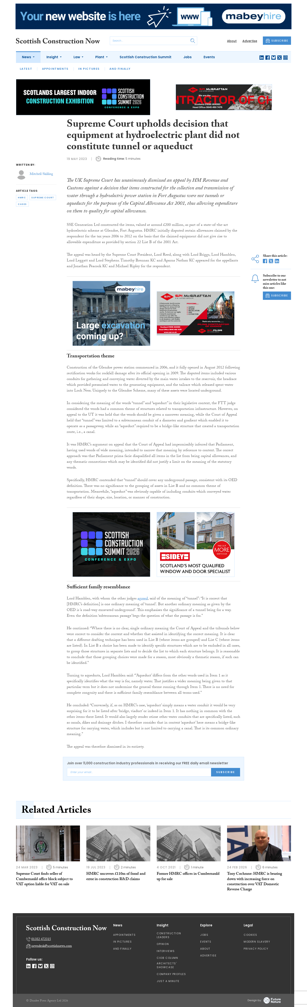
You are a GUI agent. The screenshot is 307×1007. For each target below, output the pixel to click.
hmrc (22, 197)
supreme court (42, 197)
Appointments (55, 69)
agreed (143, 599)
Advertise (249, 41)
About (232, 41)
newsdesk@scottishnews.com (51, 946)
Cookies (250, 935)
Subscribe (225, 772)
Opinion (163, 944)
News (27, 57)
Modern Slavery (257, 941)
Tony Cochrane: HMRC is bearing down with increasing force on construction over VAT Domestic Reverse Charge (254, 882)
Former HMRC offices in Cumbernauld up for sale (188, 877)
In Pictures (89, 69)
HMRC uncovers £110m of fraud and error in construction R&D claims (116, 877)
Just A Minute (168, 981)
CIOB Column (167, 958)
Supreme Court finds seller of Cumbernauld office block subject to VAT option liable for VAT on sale (44, 879)
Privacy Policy (256, 948)
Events (209, 57)
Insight (52, 57)
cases (22, 204)
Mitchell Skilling (41, 174)
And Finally (120, 69)
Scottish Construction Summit (145, 57)
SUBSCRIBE (277, 41)
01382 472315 (41, 939)
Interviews (166, 951)
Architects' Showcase (167, 965)
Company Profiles (171, 974)
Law (77, 57)
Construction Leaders (169, 935)
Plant (100, 57)
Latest (26, 69)
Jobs (187, 57)
